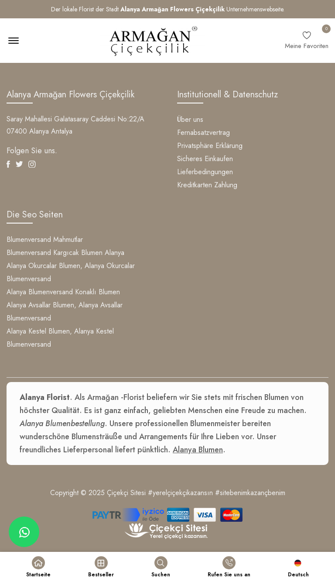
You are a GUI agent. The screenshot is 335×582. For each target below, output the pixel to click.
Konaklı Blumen (97, 292)
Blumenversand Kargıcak (43, 253)
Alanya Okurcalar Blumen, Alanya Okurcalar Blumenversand (71, 272)
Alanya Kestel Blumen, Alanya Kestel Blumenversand (60, 337)
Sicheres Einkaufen (205, 159)
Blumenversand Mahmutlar (45, 239)
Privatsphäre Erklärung (210, 146)
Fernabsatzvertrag (203, 132)
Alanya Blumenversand (40, 292)
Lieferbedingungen (205, 172)
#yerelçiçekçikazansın (180, 493)
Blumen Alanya (102, 253)
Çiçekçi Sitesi (126, 493)
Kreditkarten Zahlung (207, 185)
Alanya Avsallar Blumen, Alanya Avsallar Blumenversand (65, 311)
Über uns (190, 119)
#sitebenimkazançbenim (250, 493)
